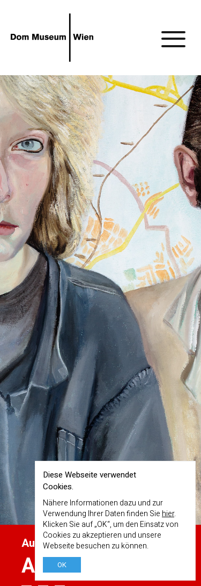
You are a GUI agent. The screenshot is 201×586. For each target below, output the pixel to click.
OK (61, 565)
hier (168, 513)
